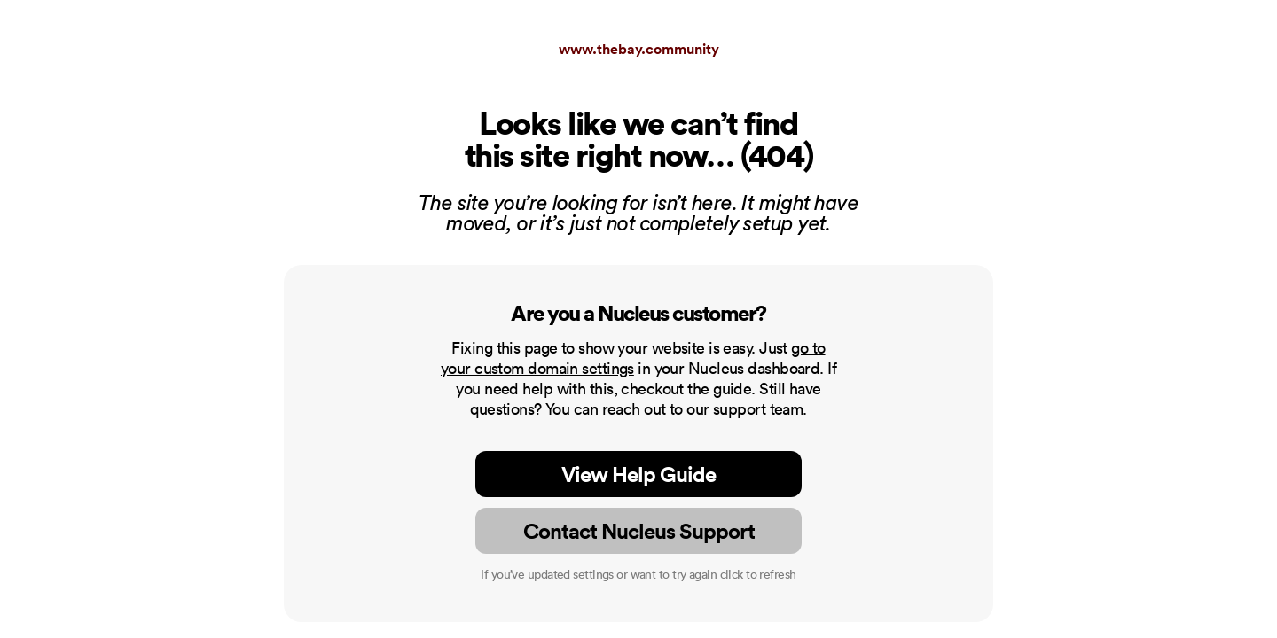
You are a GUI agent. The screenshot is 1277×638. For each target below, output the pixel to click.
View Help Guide (638, 474)
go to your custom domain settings (633, 358)
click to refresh (758, 574)
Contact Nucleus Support (639, 530)
